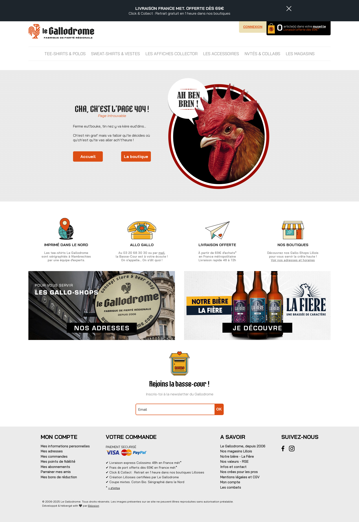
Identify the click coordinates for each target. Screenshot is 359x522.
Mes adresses (52, 451)
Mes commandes (54, 456)
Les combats (230, 487)
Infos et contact (233, 467)
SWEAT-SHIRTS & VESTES (115, 53)
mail (161, 253)
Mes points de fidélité (58, 461)
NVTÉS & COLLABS (262, 53)
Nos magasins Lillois (236, 451)
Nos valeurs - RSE (234, 461)
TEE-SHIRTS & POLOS (65, 53)
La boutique (136, 156)
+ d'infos (114, 488)
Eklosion (93, 505)
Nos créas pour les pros (239, 472)
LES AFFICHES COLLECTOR (171, 53)
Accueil (88, 156)
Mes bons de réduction (59, 477)
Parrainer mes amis (56, 472)
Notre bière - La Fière (237, 456)
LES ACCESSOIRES (221, 53)
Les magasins (300, 53)
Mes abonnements (55, 467)
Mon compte (230, 482)
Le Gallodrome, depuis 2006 (242, 446)
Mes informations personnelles (65, 446)
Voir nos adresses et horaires (293, 260)
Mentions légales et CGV (240, 477)
